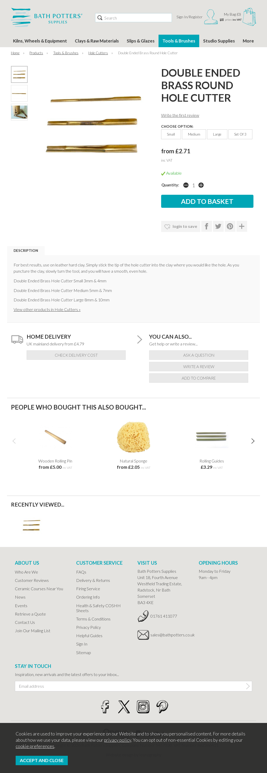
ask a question (198, 355)
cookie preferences (35, 746)
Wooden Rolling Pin (55, 460)
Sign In (81, 643)
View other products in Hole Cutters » (47, 309)
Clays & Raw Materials (97, 41)
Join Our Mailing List (32, 630)
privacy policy (117, 740)
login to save (180, 227)
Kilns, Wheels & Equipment (40, 41)
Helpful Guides (89, 635)
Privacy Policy (88, 627)
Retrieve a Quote (30, 613)
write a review (198, 366)
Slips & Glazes (141, 41)
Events (21, 605)
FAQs (81, 571)
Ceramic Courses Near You (39, 588)
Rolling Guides (211, 460)
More (248, 41)
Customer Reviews (32, 580)
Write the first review (180, 115)
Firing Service (88, 588)
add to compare (199, 378)
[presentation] (14, 440)
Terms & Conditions (93, 618)
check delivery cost (76, 355)
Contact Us (25, 622)
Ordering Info (88, 596)
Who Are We (26, 571)
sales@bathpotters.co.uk (170, 634)
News (20, 596)
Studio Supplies (219, 41)
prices (233, 19)
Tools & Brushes (178, 41)
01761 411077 (163, 615)
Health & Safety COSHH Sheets (98, 608)
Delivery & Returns (93, 580)
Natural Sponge (133, 460)
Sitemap (83, 652)
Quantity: (170, 185)
